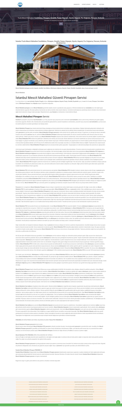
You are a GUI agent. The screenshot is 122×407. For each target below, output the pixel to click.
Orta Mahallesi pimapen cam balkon (38, 399)
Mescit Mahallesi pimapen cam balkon (84, 394)
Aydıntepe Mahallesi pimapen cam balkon (83, 389)
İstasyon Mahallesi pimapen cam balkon (38, 384)
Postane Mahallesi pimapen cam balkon (83, 399)
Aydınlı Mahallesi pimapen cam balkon (38, 389)
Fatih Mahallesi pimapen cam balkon (38, 394)
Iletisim (101, 4)
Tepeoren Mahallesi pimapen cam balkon (38, 401)
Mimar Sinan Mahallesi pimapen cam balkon (38, 396)
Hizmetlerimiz (86, 4)
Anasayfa (77, 4)
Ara (61, 23)
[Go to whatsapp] (118, 402)
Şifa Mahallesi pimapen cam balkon (83, 384)
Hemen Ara (61, 404)
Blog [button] (95, 4)
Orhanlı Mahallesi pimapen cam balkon (83, 396)
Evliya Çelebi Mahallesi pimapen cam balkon (83, 391)
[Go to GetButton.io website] (118, 405)
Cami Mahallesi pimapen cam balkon (38, 391)
